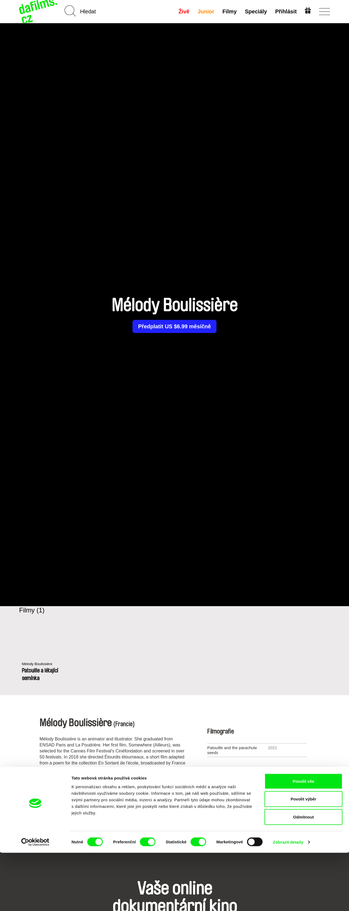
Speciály (255, 11)
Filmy (229, 11)
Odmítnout (303, 875)
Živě (183, 11)
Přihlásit (285, 11)
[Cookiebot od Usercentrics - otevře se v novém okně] (35, 900)
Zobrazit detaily (288, 900)
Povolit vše (303, 839)
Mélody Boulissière (39, 664)
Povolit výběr (303, 857)
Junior (205, 11)
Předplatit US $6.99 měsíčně (174, 326)
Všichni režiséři (174, 812)
